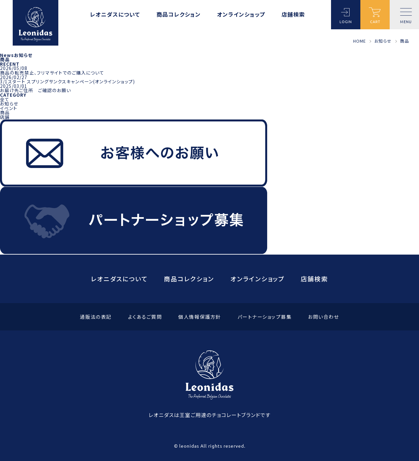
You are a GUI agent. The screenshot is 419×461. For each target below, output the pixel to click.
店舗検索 (293, 15)
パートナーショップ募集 (265, 316)
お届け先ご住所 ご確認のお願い (35, 90)
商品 (5, 112)
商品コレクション (178, 15)
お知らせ (9, 103)
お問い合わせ (323, 316)
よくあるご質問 (145, 316)
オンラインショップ (241, 15)
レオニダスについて (115, 15)
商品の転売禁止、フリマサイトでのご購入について (52, 72)
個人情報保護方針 (199, 316)
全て (4, 99)
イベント (8, 108)
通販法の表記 (96, 316)
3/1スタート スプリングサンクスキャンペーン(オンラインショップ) (67, 81)
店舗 (5, 117)
